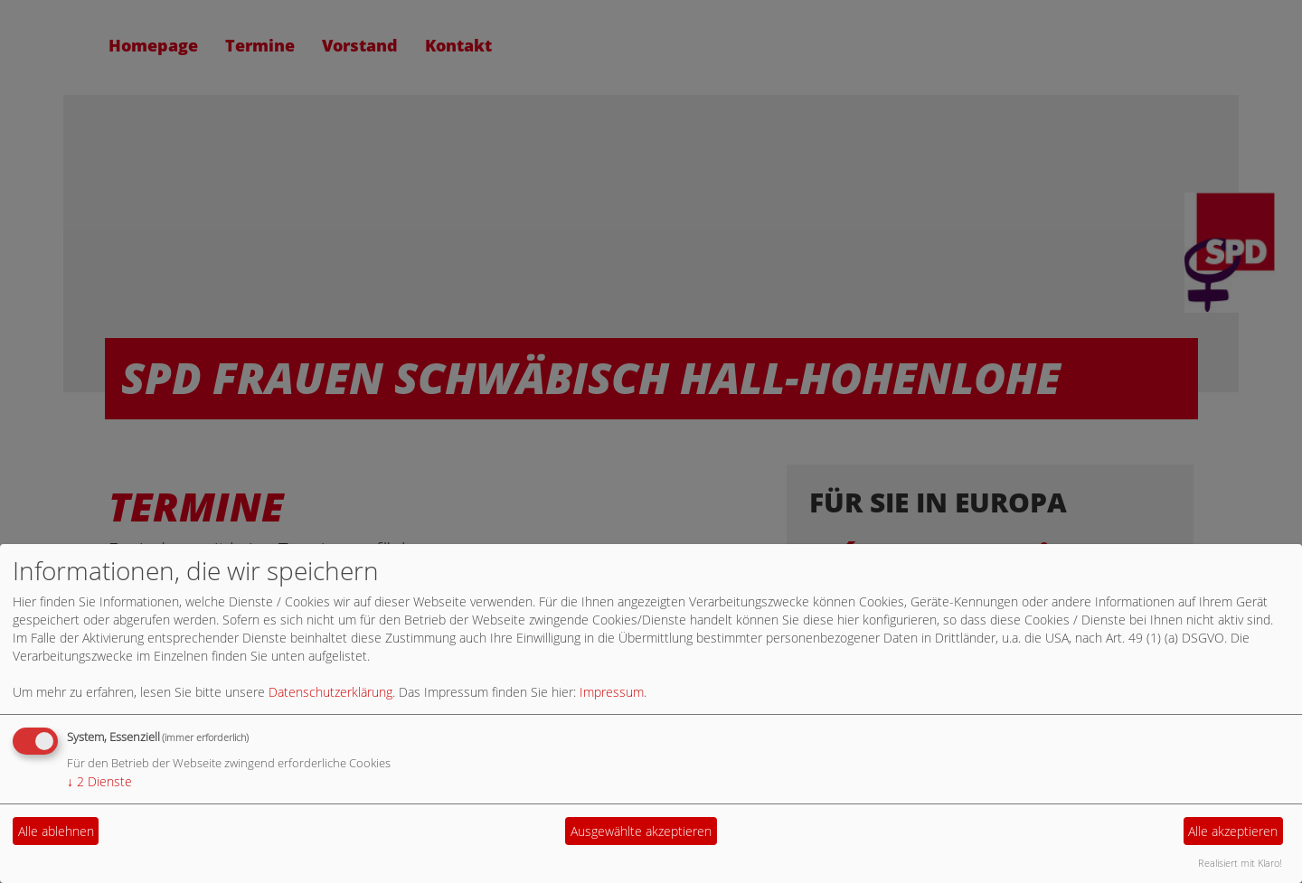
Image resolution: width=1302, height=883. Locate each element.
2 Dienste (99, 781)
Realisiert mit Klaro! (1240, 862)
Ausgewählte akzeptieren (641, 831)
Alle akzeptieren (1233, 831)
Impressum (612, 691)
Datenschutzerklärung (330, 691)
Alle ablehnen (56, 831)
